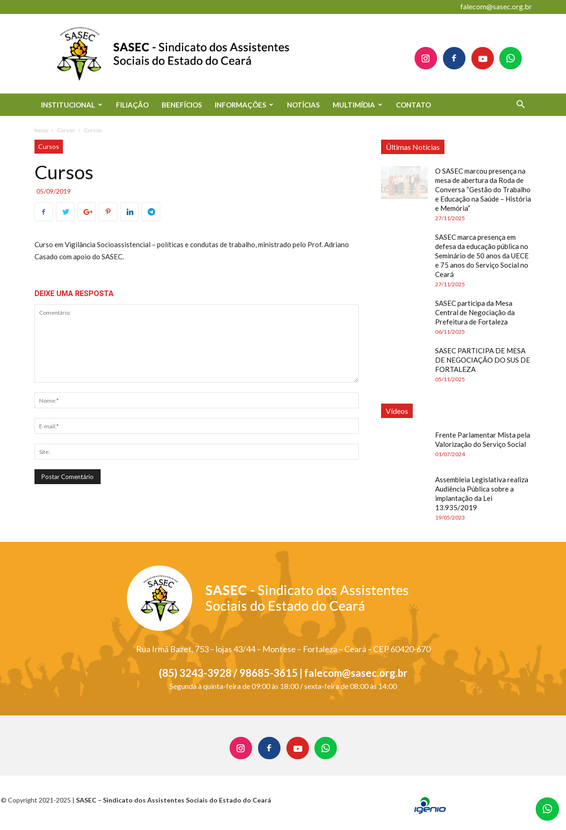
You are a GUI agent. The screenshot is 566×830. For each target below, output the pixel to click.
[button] (521, 105)
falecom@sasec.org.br (496, 6)
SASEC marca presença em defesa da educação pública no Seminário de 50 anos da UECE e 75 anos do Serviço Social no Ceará (482, 255)
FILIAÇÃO (132, 105)
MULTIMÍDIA (357, 105)
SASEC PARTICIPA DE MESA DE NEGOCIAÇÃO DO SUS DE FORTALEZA (482, 359)
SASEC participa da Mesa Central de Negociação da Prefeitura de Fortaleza (475, 312)
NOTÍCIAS (303, 105)
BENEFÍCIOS (182, 105)
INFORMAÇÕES (244, 105)
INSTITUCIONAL (71, 105)
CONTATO (413, 105)
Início (41, 130)
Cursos (66, 130)
